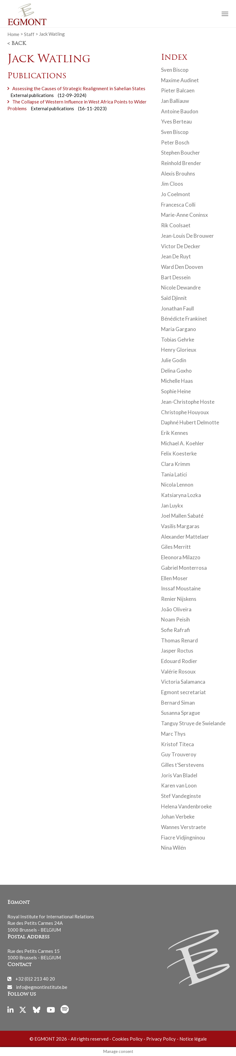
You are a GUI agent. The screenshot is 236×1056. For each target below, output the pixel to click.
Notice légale (193, 1039)
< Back (16, 43)
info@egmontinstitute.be (41, 986)
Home (13, 34)
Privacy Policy (161, 1039)
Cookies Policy (127, 1039)
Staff (29, 34)
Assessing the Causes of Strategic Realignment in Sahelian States (78, 88)
